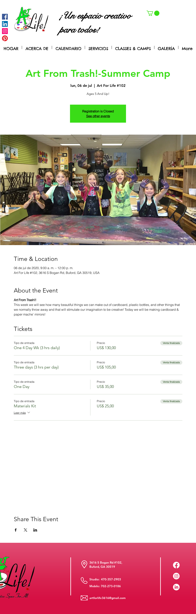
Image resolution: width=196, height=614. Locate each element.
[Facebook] (5, 17)
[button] (153, 13)
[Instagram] (5, 31)
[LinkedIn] (176, 587)
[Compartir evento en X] (25, 530)
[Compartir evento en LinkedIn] (35, 530)
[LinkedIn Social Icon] (5, 24)
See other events (98, 116)
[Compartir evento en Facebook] (16, 530)
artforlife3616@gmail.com (107, 598)
